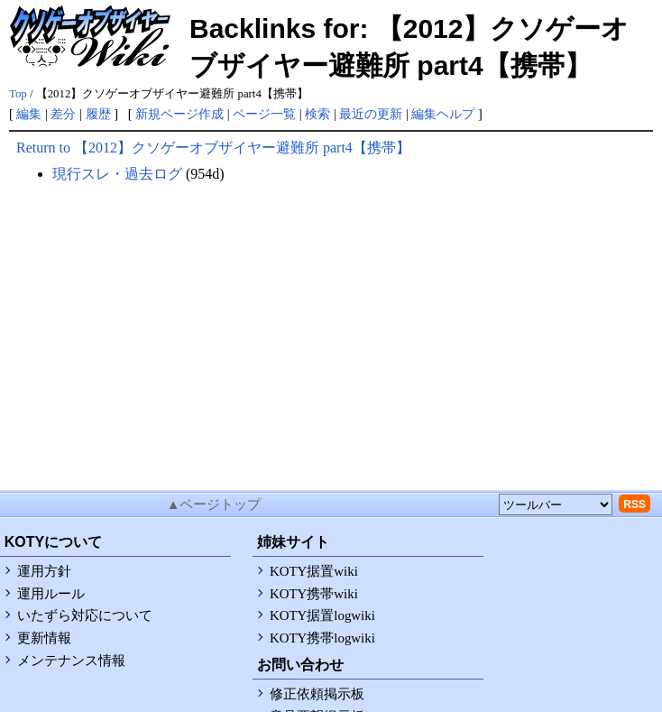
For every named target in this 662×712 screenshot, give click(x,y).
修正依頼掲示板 (317, 694)
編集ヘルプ (442, 113)
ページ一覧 (264, 113)
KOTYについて (53, 542)
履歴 (98, 113)
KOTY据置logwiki (322, 615)
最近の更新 (370, 113)
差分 (63, 113)
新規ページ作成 (179, 113)
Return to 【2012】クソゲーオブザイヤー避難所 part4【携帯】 (213, 147)
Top (18, 94)
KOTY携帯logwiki (322, 638)
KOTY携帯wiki (314, 594)
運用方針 (44, 571)
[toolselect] (555, 504)
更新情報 (44, 638)
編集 (28, 113)
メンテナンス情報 (71, 660)
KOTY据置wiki (314, 571)
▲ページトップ (214, 504)
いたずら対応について (84, 615)
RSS (634, 504)
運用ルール (51, 594)
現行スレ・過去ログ (117, 173)
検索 (317, 113)
